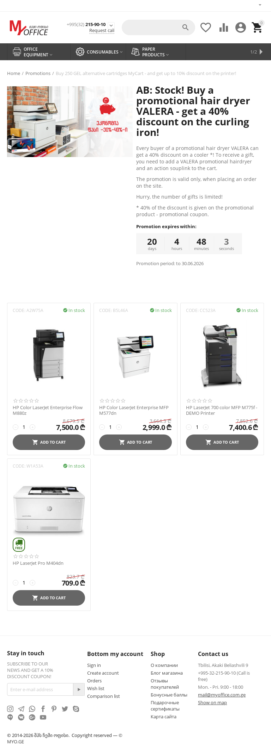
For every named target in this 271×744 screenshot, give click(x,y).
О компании (164, 664)
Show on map (212, 702)
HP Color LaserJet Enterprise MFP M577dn (134, 409)
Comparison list (103, 695)
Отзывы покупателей (165, 683)
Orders (94, 680)
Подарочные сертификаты (165, 705)
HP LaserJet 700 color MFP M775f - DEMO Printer (221, 409)
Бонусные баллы (169, 694)
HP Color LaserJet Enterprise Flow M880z (48, 409)
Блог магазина (167, 672)
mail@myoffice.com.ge (222, 694)
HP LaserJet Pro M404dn (38, 562)
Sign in (94, 664)
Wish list (95, 687)
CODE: (19, 310)
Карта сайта (163, 716)
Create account (103, 672)
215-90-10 (86, 23)
